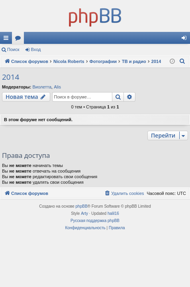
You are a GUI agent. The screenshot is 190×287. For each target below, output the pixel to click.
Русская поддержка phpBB (95, 220)
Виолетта (41, 87)
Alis (57, 87)
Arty (84, 213)
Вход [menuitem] (186, 39)
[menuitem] (182, 61)
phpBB (82, 206)
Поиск (13, 49)
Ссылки (7, 39)
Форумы (19, 39)
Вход (36, 49)
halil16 (113, 213)
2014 (10, 77)
